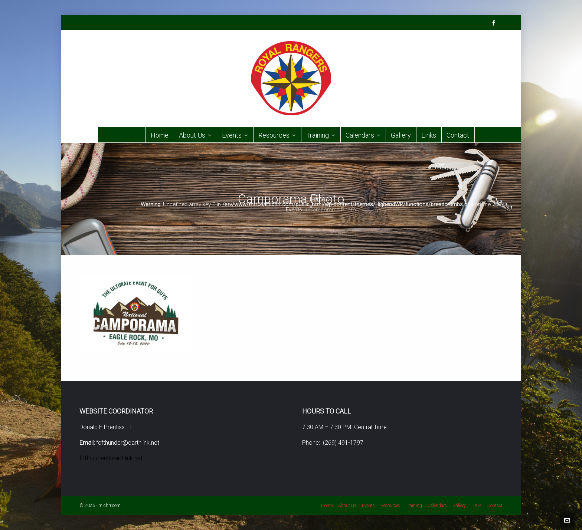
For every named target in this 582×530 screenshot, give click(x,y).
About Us (347, 505)
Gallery (459, 505)
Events (294, 209)
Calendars (437, 505)
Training (414, 505)
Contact (495, 505)
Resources (390, 505)
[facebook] (494, 23)
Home (317, 199)
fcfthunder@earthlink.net (111, 458)
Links (476, 505)
